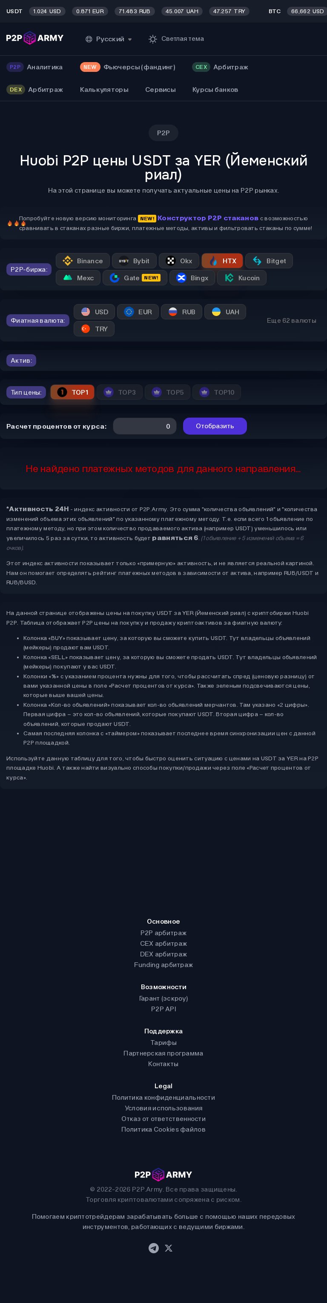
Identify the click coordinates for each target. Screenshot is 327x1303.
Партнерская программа (163, 1053)
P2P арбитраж (164, 933)
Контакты (163, 1064)
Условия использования (163, 1108)
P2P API (163, 1009)
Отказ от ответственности (163, 1119)
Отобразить (215, 426)
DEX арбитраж (163, 954)
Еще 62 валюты (291, 320)
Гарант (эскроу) (163, 998)
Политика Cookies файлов (163, 1129)
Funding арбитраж (163, 965)
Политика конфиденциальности (163, 1097)
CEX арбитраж (163, 943)
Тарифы (163, 1042)
